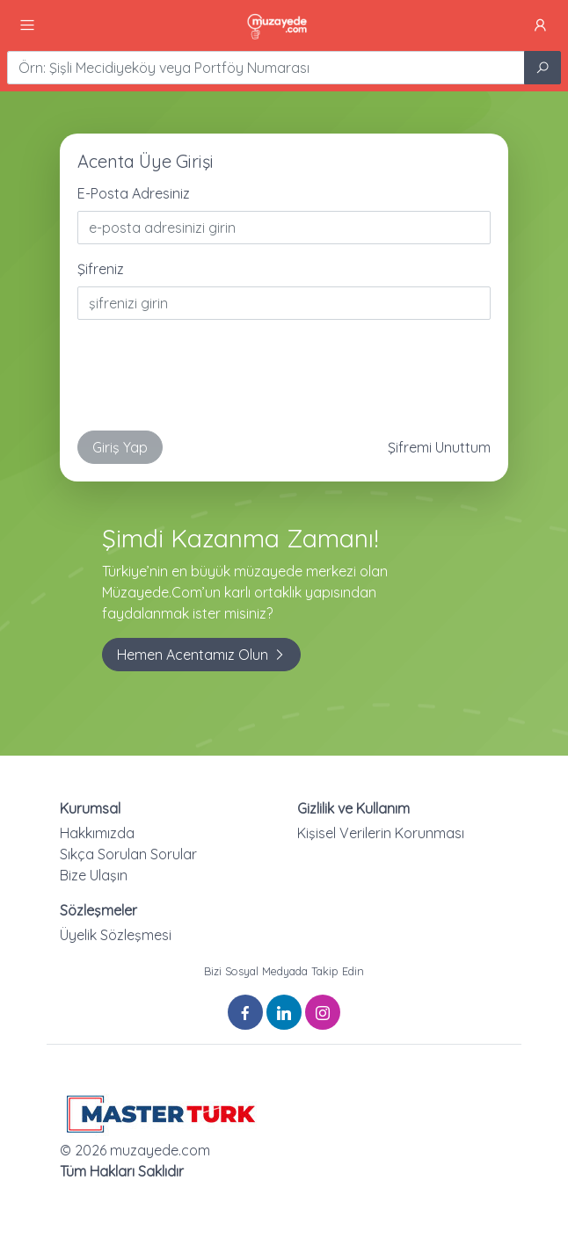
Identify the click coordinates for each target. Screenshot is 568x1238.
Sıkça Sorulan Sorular (128, 854)
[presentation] (211, 382)
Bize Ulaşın (93, 875)
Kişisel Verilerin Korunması (380, 833)
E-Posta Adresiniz (133, 193)
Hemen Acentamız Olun (201, 654)
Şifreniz (100, 269)
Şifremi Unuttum (439, 447)
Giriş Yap (120, 447)
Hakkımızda (97, 833)
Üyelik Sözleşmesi (115, 935)
